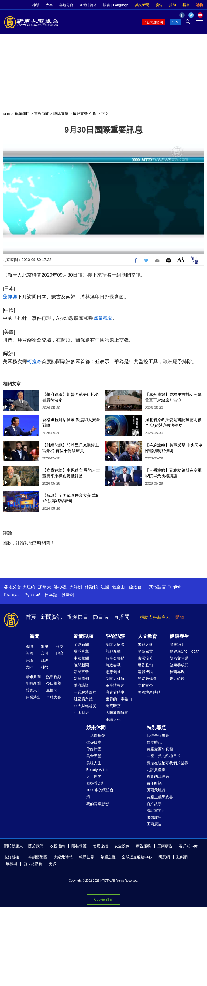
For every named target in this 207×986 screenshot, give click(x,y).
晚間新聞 (81, 665)
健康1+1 (177, 644)
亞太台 (135, 587)
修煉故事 (154, 817)
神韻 (35, 5)
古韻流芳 (145, 658)
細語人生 (113, 719)
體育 (60, 653)
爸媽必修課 (147, 678)
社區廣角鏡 (83, 699)
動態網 (182, 857)
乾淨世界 (86, 857)
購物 (199, 5)
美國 (29, 653)
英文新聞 (142, 5)
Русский (32, 595)
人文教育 (147, 636)
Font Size (181, 259)
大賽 (49, 5)
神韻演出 (33, 697)
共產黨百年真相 (160, 749)
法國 (105, 587)
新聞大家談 (115, 644)
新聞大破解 (115, 678)
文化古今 (145, 685)
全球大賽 (53, 697)
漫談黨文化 (156, 810)
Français (12, 595)
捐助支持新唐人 (155, 617)
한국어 (67, 595)
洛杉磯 (60, 587)
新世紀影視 (32, 864)
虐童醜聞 (103, 318)
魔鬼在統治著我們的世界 (167, 763)
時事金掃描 (115, 658)
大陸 (29, 667)
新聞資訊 (51, 617)
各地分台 (66, 5)
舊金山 (118, 587)
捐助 (172, 5)
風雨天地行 (156, 790)
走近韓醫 (177, 678)
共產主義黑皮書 (160, 797)
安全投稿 (121, 846)
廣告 (159, 5)
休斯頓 (91, 587)
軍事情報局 (115, 685)
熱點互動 (113, 651)
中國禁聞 (81, 658)
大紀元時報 (63, 857)
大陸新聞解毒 (117, 712)
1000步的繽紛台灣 (99, 793)
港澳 (44, 646)
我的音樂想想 (97, 804)
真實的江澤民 (158, 776)
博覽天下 (33, 690)
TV (176, 22)
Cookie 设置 (103, 899)
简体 (93, 5)
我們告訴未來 (158, 735)
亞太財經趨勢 (85, 706)
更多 (52, 864)
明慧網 (164, 857)
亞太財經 (81, 712)
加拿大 (44, 587)
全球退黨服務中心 (137, 857)
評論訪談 (115, 636)
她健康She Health (184, 651)
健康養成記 (179, 665)
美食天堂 (93, 756)
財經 (44, 660)
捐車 (185, 5)
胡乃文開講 (179, 658)
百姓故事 (154, 804)
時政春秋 (113, 665)
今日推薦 (53, 683)
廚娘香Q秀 (95, 783)
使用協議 (100, 846)
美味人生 (93, 763)
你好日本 (93, 742)
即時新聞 (33, 683)
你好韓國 (93, 749)
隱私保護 (79, 846)
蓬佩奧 (10, 296)
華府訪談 (81, 685)
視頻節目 (22, 113)
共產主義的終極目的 (164, 756)
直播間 (121, 617)
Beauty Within (97, 769)
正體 (83, 5)
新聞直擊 (81, 672)
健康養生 (179, 636)
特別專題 (156, 727)
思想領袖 (113, 672)
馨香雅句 (145, 665)
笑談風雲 (145, 651)
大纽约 (28, 587)
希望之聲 (108, 857)
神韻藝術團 (37, 857)
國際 (29, 646)
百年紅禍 (154, 783)
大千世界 (93, 776)
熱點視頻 (53, 676)
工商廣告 (154, 824)
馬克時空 (113, 706)
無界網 (11, 864)
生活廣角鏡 (95, 735)
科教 (44, 667)
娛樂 (60, 646)
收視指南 (57, 846)
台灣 (44, 653)
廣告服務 (143, 846)
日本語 (50, 595)
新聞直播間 (155, 22)
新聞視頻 (83, 636)
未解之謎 (145, 644)
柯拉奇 (34, 361)
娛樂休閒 (96, 727)
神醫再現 (177, 672)
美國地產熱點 (149, 692)
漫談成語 (145, 672)
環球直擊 (60, 113)
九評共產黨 (156, 769)
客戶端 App (188, 846)
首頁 (6, 113)
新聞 (34, 636)
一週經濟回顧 (85, 692)
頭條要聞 (33, 676)
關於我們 (35, 846)
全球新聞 (81, 644)
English (174, 587)
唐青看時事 (115, 692)
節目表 (101, 617)
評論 (29, 660)
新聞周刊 (81, 678)
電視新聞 (41, 113)
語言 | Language (116, 5)
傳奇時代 (154, 742)
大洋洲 (75, 587)
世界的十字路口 (119, 699)
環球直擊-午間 (85, 113)
